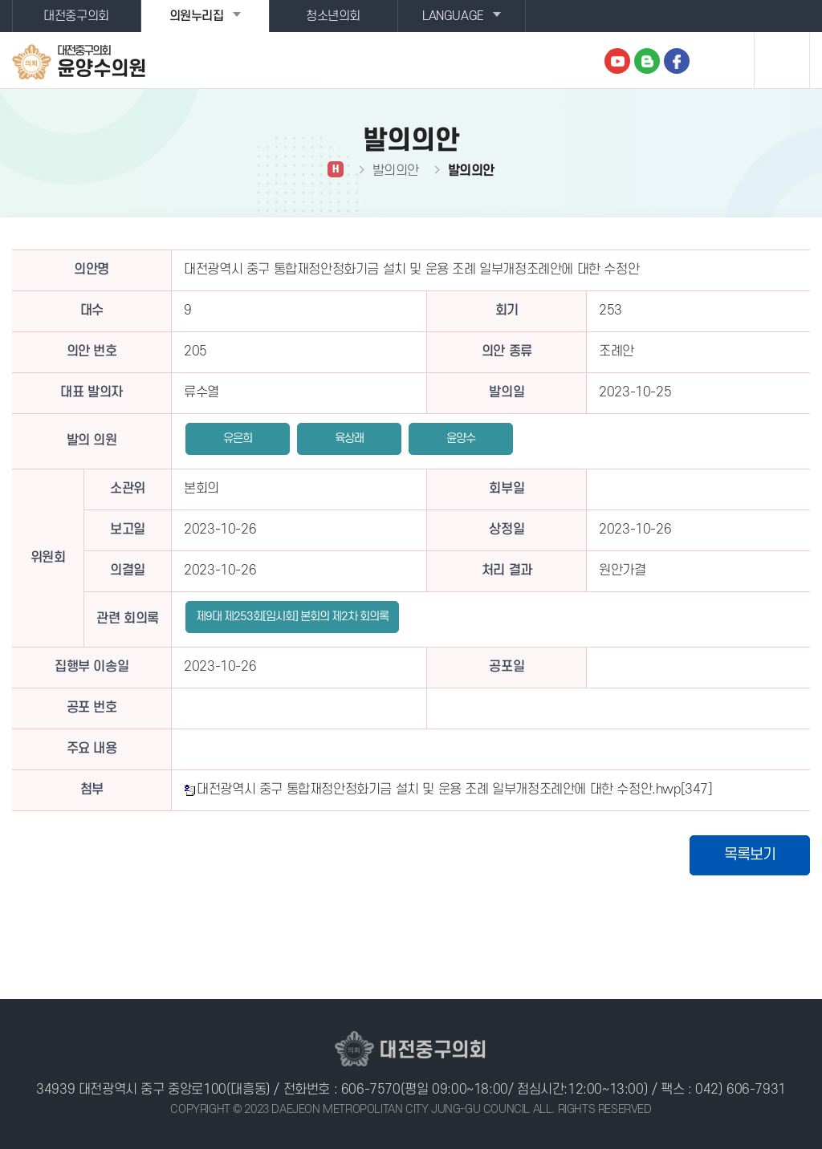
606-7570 (371, 1089)
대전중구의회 (76, 16)
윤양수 (460, 438)
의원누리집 (196, 16)
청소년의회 (333, 16)
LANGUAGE (453, 16)
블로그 (647, 61)
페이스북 (677, 61)
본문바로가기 (0, 0)
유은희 (237, 438)
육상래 (349, 438)
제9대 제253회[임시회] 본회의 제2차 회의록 (292, 616)
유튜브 (617, 61)
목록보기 (749, 855)
